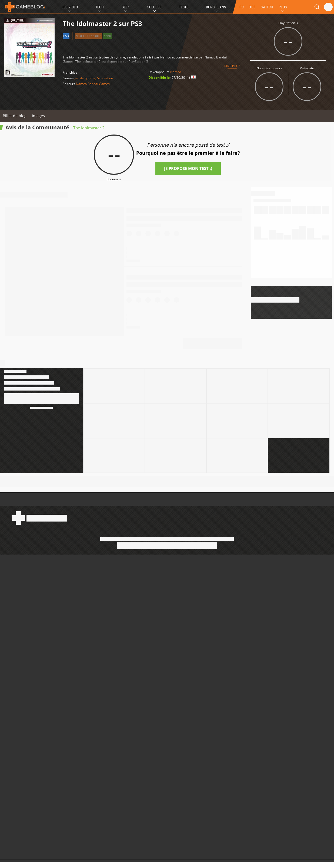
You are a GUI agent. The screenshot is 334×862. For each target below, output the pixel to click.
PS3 (66, 36)
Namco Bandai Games (93, 83)
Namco (175, 72)
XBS (252, 7)
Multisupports (89, 36)
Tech (99, 7)
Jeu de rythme (85, 78)
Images (38, 115)
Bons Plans (216, 7)
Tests (183, 7)
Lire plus (232, 66)
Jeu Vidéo (70, 7)
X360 (107, 36)
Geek (126, 7)
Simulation (105, 78)
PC (241, 7)
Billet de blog (14, 115)
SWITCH (267, 7)
